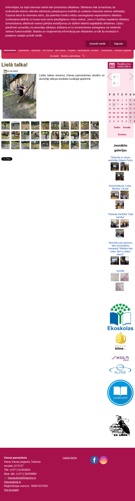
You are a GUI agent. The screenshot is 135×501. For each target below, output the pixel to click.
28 (118, 117)
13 (114, 109)
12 (110, 109)
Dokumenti (106, 50)
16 (126, 109)
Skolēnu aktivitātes (70, 56)
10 (130, 104)
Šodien (117, 127)
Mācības (36, 50)
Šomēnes (122, 134)
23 (126, 113)
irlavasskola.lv (12, 482)
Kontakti (54, 56)
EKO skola (60, 50)
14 (118, 109)
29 (110, 100)
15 (122, 109)
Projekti (71, 50)
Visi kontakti (11, 490)
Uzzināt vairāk (97, 43)
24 (130, 113)
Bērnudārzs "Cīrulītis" (88, 50)
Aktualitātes (10, 50)
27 (114, 117)
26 (110, 117)
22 (122, 113)
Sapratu (118, 43)
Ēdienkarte (23, 50)
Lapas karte (70, 457)
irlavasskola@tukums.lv (22, 477)
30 (114, 100)
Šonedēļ (126, 127)
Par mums (47, 50)
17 (130, 109)
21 (118, 113)
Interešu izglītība (123, 50)
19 (110, 113)
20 (114, 113)
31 (118, 100)
